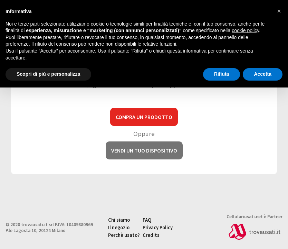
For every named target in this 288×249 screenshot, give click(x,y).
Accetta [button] (262, 74)
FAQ (147, 220)
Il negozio (118, 227)
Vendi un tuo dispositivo (144, 150)
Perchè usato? (124, 235)
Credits (151, 235)
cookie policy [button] (245, 30)
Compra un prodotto (144, 116)
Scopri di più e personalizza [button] (48, 74)
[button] (279, 11)
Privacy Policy (158, 227)
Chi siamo (119, 220)
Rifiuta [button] (221, 74)
